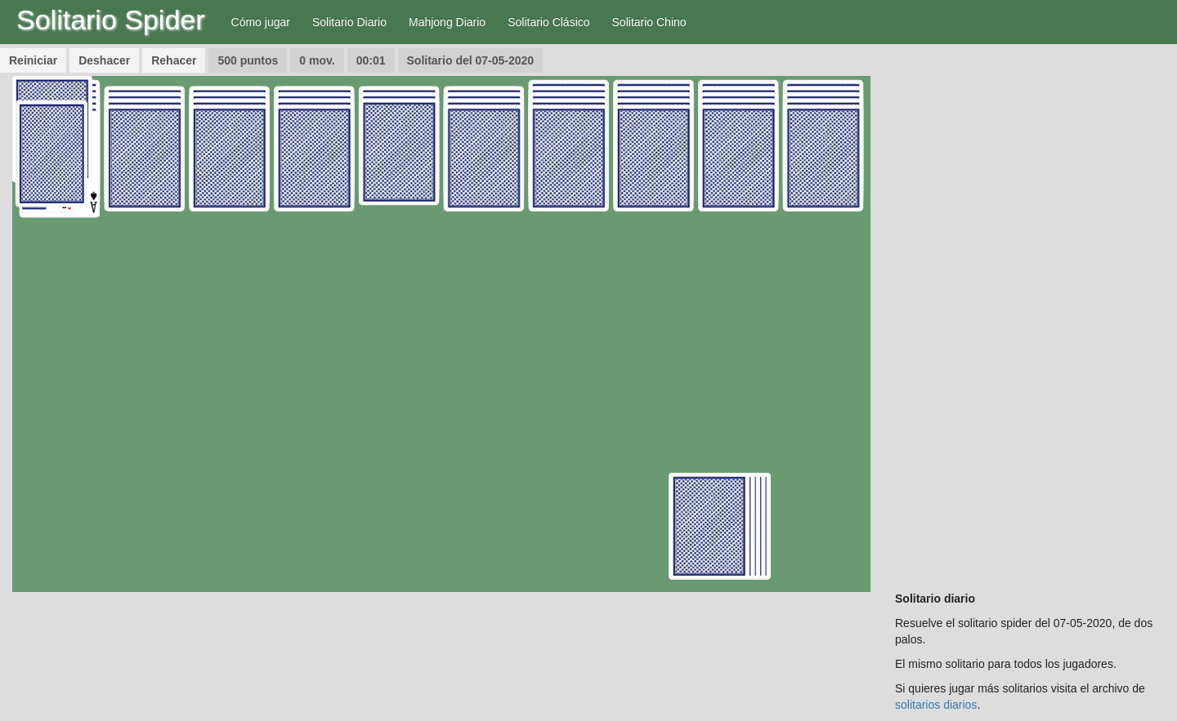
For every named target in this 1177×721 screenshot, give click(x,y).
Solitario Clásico (548, 22)
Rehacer (173, 60)
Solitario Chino (649, 22)
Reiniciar (33, 60)
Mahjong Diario (447, 22)
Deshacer (104, 60)
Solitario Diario (349, 22)
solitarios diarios (936, 704)
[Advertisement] (1029, 321)
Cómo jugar (260, 22)
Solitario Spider (110, 19)
